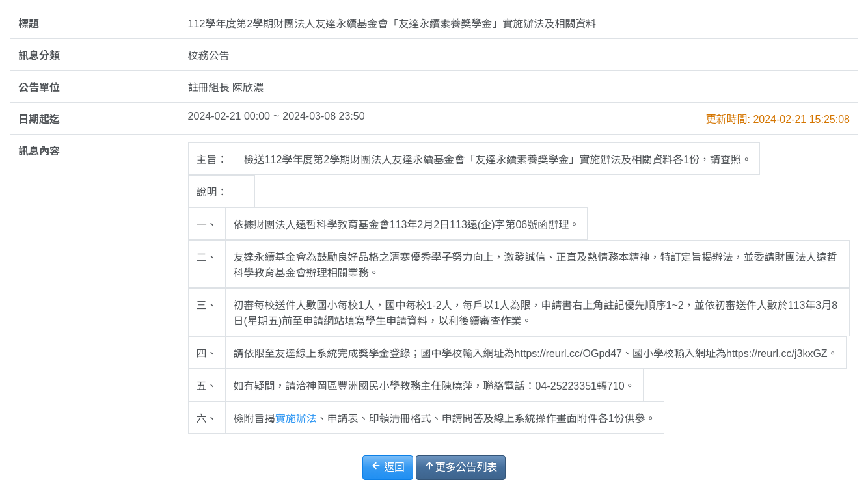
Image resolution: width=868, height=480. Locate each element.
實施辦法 (296, 418)
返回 (388, 466)
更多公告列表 (460, 466)
